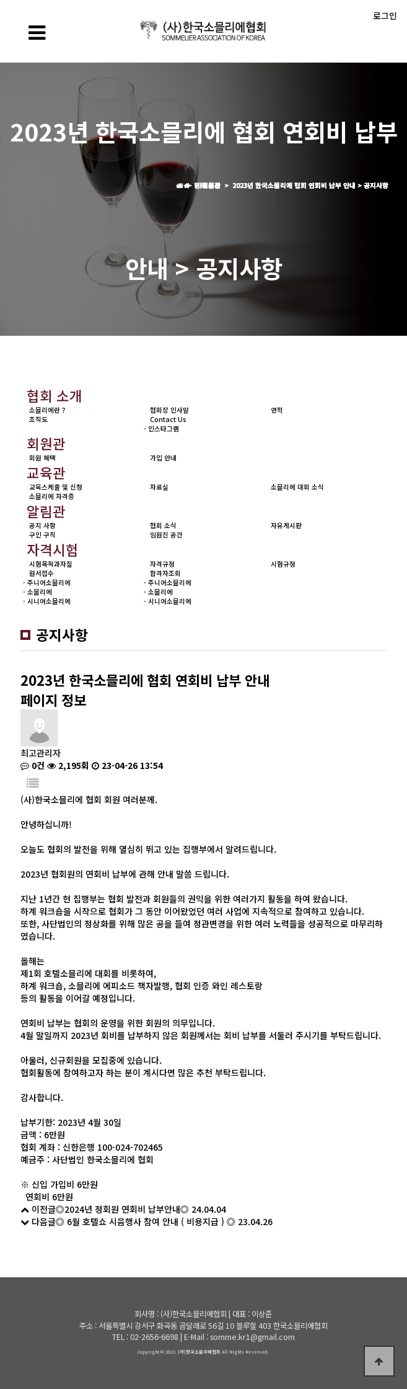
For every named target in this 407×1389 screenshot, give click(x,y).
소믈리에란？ (48, 410)
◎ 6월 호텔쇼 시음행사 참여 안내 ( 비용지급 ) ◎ (145, 1221)
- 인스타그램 (161, 428)
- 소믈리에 (37, 591)
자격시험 (53, 549)
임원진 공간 (166, 534)
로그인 (385, 15)
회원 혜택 (42, 457)
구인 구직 (42, 534)
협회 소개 (54, 395)
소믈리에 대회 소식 (297, 487)
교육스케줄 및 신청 (55, 487)
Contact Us (168, 419)
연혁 (277, 410)
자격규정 (162, 564)
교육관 (46, 472)
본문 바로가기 (0, 0)
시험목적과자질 (50, 564)
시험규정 (283, 564)
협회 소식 (163, 525)
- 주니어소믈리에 (47, 582)
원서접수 (41, 573)
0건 (32, 765)
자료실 (159, 487)
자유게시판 (286, 525)
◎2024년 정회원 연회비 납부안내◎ (122, 1209)
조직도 (38, 419)
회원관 (46, 443)
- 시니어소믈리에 (47, 601)
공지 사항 (42, 525)
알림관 (46, 511)
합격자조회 (165, 573)
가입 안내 (163, 457)
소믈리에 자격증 (51, 496)
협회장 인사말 (169, 410)
